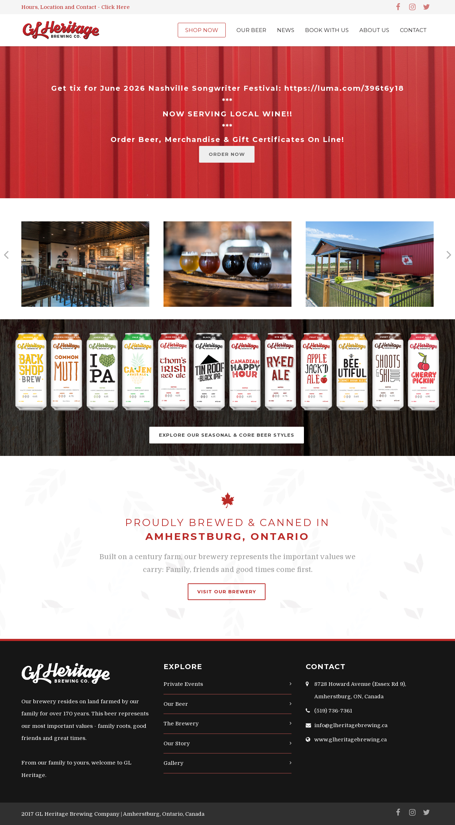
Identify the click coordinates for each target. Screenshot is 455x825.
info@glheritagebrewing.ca (350, 725)
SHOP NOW (201, 30)
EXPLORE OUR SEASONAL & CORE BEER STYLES (226, 435)
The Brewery (181, 723)
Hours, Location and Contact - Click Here (75, 7)
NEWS (285, 30)
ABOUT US (374, 30)
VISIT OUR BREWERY (226, 591)
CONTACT (413, 30)
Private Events (183, 684)
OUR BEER (251, 30)
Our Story (177, 743)
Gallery (173, 763)
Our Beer (176, 704)
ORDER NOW (227, 154)
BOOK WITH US (327, 30)
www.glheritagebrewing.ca (350, 739)
